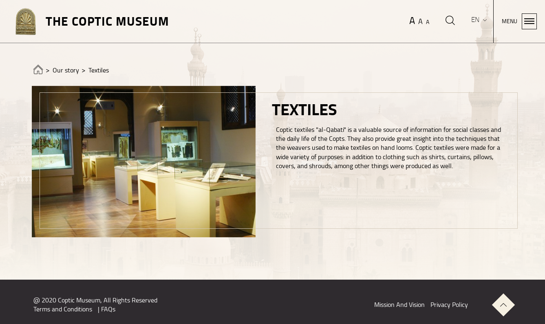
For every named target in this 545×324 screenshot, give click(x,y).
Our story (66, 70)
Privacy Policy (449, 305)
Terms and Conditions (62, 309)
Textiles (98, 70)
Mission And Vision (399, 305)
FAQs (108, 309)
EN (476, 19)
